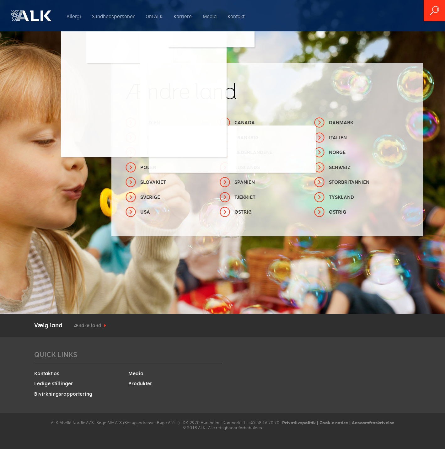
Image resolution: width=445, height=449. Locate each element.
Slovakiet (153, 182)
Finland (150, 138)
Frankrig (246, 138)
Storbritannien (349, 182)
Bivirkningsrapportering (63, 394)
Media (210, 16)
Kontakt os (46, 374)
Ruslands (247, 167)
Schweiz (340, 167)
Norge (337, 152)
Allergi (74, 16)
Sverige (150, 197)
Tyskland (341, 197)
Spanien (244, 182)
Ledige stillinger (53, 384)
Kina (146, 152)
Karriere (183, 16)
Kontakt (236, 16)
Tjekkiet (244, 197)
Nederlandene (253, 152)
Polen (148, 167)
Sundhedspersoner (113, 16)
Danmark (341, 123)
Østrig (243, 212)
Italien (338, 138)
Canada (244, 123)
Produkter (140, 384)
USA (145, 212)
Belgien (150, 123)
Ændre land (87, 326)
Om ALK (154, 16)
